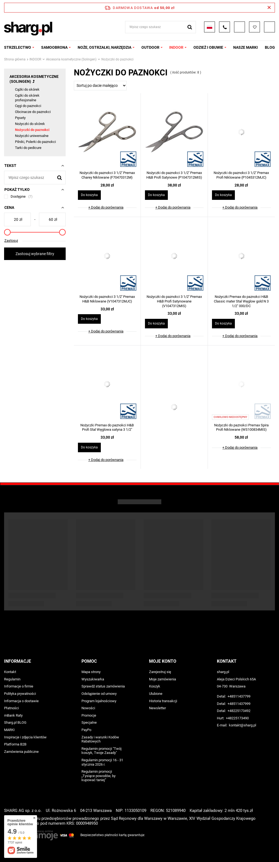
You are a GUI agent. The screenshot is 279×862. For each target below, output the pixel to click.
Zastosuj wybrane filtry (35, 254)
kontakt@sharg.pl (242, 725)
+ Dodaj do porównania (105, 207)
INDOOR (176, 47)
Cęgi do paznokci (28, 106)
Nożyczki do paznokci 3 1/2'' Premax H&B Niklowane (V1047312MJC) (107, 299)
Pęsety (20, 118)
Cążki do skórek (27, 89)
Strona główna (15, 59)
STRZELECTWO (17, 47)
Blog (270, 47)
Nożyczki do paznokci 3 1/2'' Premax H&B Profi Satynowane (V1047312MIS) (174, 301)
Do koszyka (89, 195)
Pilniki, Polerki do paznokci (35, 142)
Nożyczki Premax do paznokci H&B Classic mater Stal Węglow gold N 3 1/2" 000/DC (241, 301)
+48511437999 (239, 704)
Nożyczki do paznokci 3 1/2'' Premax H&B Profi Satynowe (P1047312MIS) (174, 175)
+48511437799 (239, 696)
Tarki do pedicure (28, 148)
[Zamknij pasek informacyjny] (269, 7)
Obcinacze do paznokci (33, 112)
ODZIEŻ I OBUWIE (208, 47)
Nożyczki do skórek (30, 124)
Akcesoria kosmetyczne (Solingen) (71, 59)
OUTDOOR (150, 47)
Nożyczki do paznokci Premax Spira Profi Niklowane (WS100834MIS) (241, 427)
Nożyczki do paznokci (32, 130)
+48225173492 (239, 711)
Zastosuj (11, 241)
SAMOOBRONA (54, 47)
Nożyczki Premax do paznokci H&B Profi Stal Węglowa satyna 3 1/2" (107, 427)
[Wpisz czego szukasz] (35, 177)
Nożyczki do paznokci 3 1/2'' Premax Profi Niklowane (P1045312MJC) (241, 175)
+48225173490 (237, 718)
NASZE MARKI (245, 47)
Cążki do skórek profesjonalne (27, 97)
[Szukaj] (59, 177)
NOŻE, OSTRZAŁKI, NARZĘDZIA (104, 47)
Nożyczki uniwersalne (31, 136)
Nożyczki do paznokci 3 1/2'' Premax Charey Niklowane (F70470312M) (107, 175)
